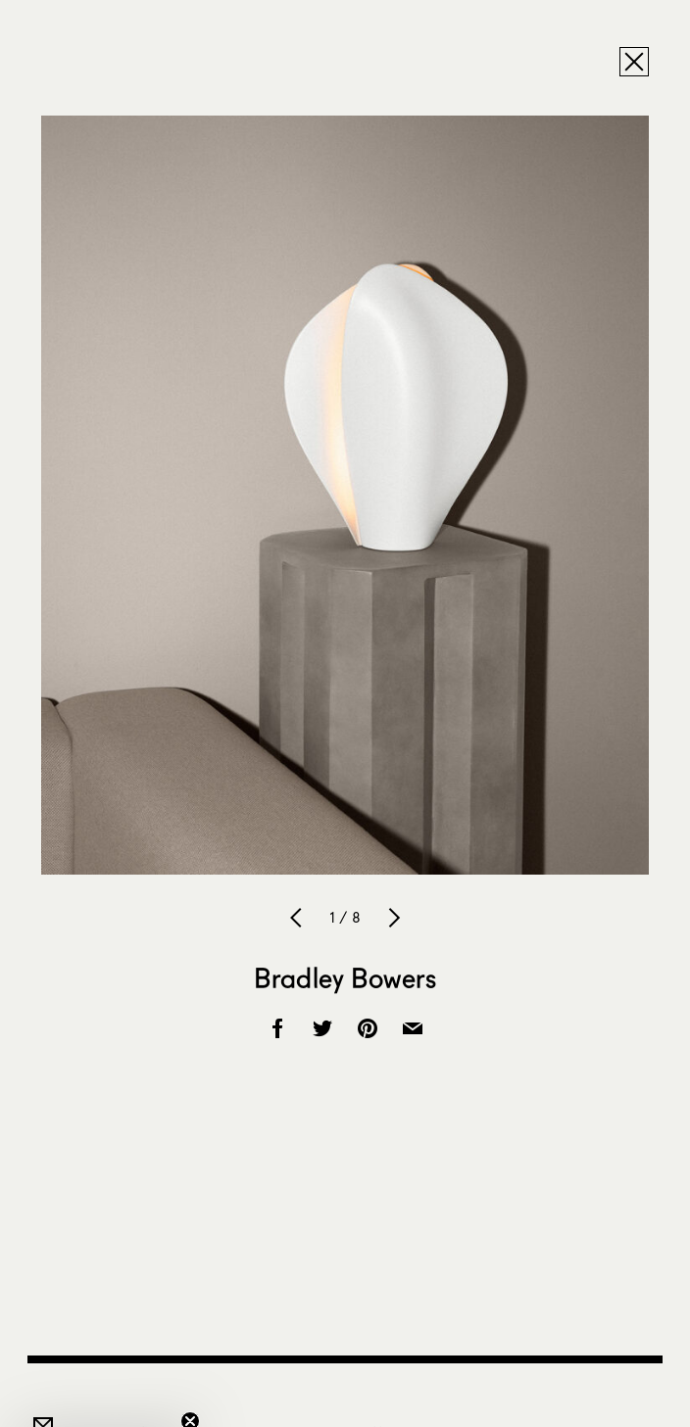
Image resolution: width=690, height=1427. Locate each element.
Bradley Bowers (345, 977)
